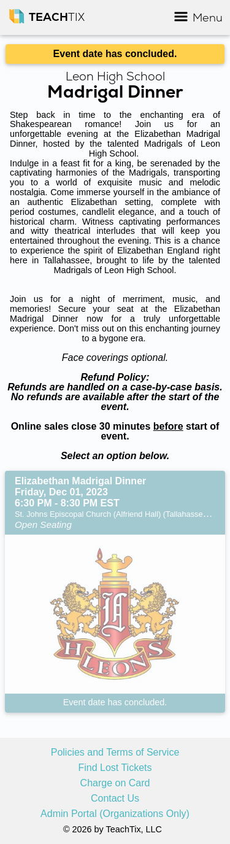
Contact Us (115, 798)
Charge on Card (115, 783)
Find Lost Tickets (114, 768)
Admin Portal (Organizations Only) (115, 814)
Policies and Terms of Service (115, 752)
